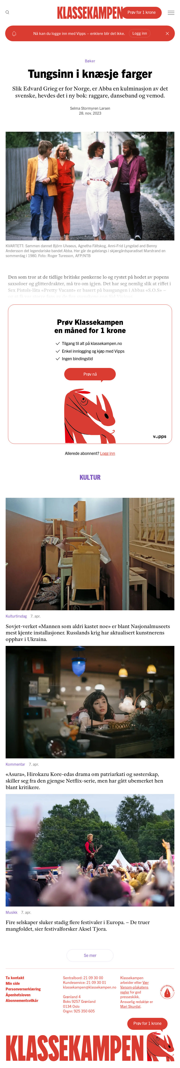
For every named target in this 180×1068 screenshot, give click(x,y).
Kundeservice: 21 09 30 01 (84, 982)
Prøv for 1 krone (142, 12)
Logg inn (139, 32)
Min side (13, 983)
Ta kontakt (15, 977)
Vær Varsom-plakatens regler (134, 987)
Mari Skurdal (130, 1006)
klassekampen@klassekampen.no (89, 987)
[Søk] (7, 13)
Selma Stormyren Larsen (90, 108)
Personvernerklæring (23, 988)
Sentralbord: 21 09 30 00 (83, 977)
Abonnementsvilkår (22, 1000)
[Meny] (171, 13)
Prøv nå (90, 374)
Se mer (90, 955)
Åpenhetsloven (18, 994)
